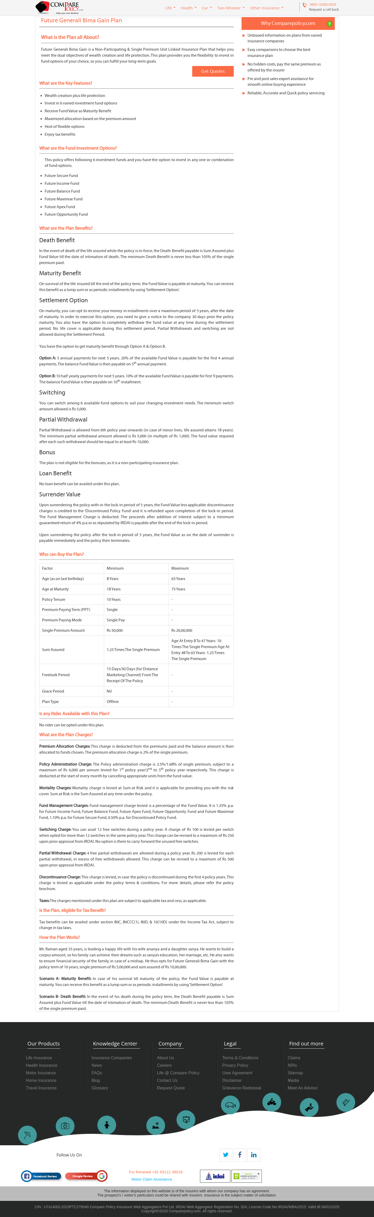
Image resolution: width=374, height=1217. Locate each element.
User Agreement (237, 1073)
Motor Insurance (41, 1073)
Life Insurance (39, 1058)
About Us (165, 1058)
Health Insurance (41, 1065)
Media (293, 1080)
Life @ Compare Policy (178, 1073)
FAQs (96, 1073)
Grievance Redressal (241, 1088)
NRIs (292, 1065)
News (96, 1065)
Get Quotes (213, 71)
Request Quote (171, 1088)
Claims (294, 1058)
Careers (164, 1065)
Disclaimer (232, 1080)
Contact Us (167, 1080)
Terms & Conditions (240, 1058)
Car (205, 7)
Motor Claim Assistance (151, 1179)
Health (187, 7)
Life (168, 7)
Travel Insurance (41, 1088)
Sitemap (295, 1073)
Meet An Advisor (303, 1088)
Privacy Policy (235, 1065)
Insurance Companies (111, 1058)
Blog (95, 1080)
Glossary (99, 1088)
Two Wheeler (229, 7)
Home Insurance (41, 1080)
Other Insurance (264, 7)
